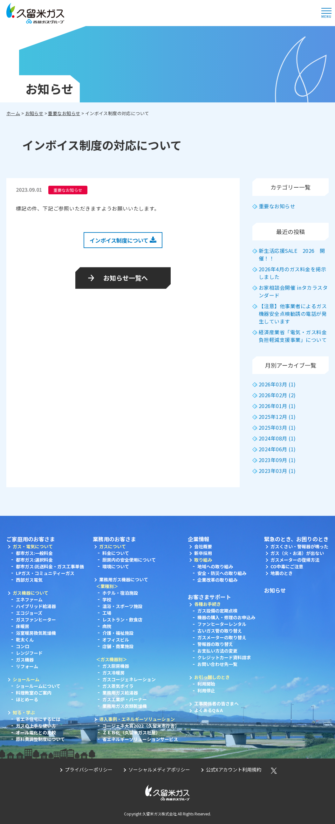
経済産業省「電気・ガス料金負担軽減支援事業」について (293, 335)
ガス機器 (25, 659)
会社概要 (203, 546)
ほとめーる (27, 699)
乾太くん (25, 639)
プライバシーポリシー (89, 769)
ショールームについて (38, 686)
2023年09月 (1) (277, 460)
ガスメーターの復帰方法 (294, 560)
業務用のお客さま (114, 539)
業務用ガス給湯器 (120, 692)
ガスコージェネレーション (129, 679)
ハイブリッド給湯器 (36, 606)
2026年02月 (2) (277, 395)
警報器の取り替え (215, 644)
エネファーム (29, 599)
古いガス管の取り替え (219, 630)
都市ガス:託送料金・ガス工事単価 (50, 566)
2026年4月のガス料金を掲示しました (292, 272)
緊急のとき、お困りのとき (296, 539)
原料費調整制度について (40, 739)
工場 (106, 613)
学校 (106, 599)
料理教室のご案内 (33, 692)
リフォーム (27, 666)
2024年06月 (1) (277, 449)
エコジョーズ (29, 613)
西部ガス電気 (29, 580)
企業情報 (198, 539)
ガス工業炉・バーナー (124, 699)
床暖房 (22, 626)
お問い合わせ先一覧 (217, 664)
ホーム (13, 113)
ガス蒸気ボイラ (117, 686)
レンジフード (29, 653)
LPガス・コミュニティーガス (45, 573)
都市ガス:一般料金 (34, 553)
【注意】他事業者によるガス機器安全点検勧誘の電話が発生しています (293, 313)
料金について (115, 553)
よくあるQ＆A (208, 710)
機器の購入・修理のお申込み (226, 617)
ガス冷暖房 (113, 672)
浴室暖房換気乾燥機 (36, 633)
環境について (115, 566)
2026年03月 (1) (277, 384)
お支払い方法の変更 (217, 650)
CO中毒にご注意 (286, 566)
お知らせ (34, 113)
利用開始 (206, 684)
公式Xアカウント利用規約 (233, 769)
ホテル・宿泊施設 (120, 593)
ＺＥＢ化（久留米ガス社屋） (131, 732)
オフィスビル (115, 639)
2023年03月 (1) (277, 470)
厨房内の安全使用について (129, 560)
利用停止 (206, 690)
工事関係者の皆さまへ (216, 703)
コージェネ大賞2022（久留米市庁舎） (140, 726)
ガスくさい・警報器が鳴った (299, 546)
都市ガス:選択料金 (34, 560)
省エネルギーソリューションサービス (140, 739)
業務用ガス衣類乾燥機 (124, 706)
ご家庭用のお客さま (30, 539)
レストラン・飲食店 (122, 619)
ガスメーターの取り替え (221, 637)
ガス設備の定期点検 (217, 610)
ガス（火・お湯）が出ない (297, 553)
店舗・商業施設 (117, 646)
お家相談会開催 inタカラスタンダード (293, 291)
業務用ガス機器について (123, 579)
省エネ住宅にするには (38, 719)
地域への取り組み (215, 566)
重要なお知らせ (64, 113)
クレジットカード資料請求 (224, 657)
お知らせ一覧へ (125, 277)
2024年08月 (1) (277, 438)
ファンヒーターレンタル (221, 624)
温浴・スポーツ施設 (122, 606)
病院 (106, 626)
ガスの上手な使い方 (36, 726)
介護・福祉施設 (117, 633)
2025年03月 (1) (277, 427)
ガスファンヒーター (36, 619)
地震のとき (281, 573)
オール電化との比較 (36, 732)
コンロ (22, 646)
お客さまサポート (209, 597)
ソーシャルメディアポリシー (159, 769)
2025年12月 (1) (277, 416)
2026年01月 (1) (277, 406)
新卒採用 (203, 553)
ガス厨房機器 (115, 666)
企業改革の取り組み (217, 580)
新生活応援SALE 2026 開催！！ (292, 254)
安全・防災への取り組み (221, 573)
